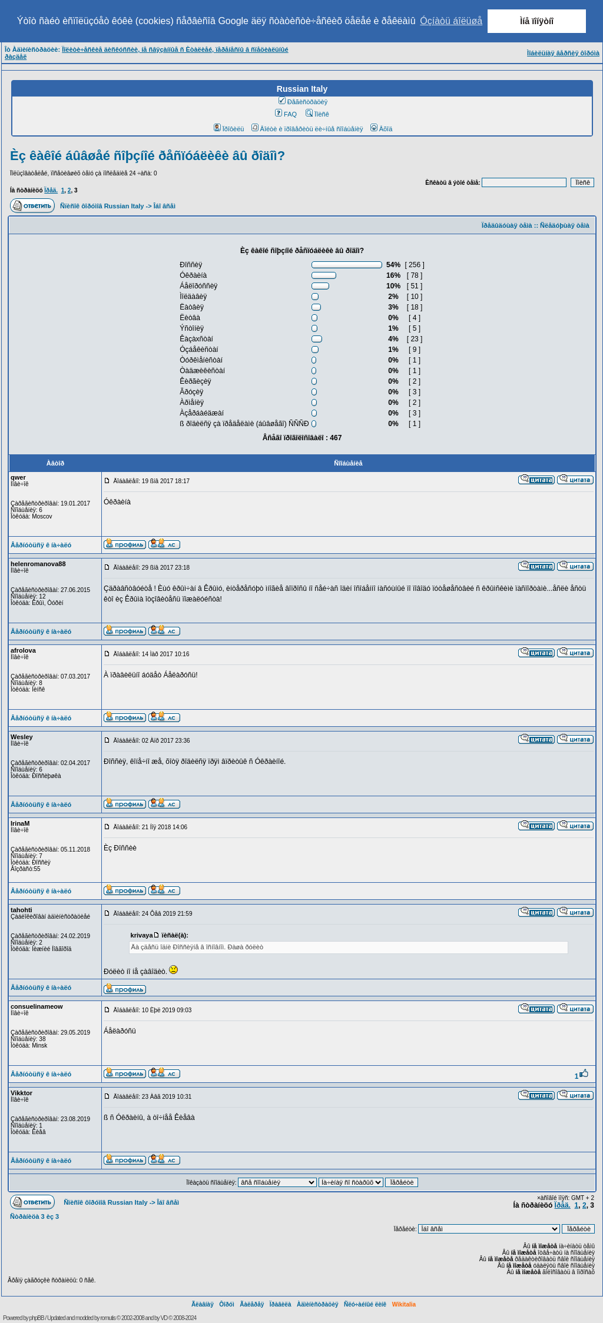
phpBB (36, 1318)
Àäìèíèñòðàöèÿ (318, 1304)
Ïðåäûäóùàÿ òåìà (507, 225)
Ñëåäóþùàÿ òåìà (564, 225)
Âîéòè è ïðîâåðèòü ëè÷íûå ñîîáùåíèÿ (307, 128)
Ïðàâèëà (280, 1304)
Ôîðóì (226, 1304)
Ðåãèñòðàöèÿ (303, 101)
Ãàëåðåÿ (252, 1304)
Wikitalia (404, 1304)
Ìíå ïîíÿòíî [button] (537, 21)
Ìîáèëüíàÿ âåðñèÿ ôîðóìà (563, 52)
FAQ (286, 114)
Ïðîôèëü (229, 128)
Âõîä (381, 128)
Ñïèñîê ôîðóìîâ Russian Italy (102, 206)
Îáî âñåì (164, 206)
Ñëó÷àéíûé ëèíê (365, 1304)
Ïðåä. (51, 190)
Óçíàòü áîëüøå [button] (451, 21)
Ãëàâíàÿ (202, 1304)
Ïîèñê (317, 114)
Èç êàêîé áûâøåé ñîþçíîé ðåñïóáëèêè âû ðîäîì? (147, 155)
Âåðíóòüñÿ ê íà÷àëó (41, 545)
